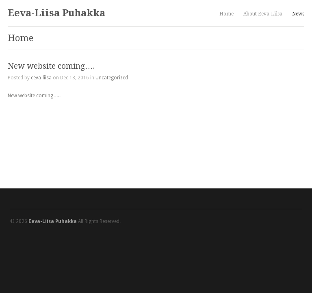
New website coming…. (51, 66)
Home (226, 14)
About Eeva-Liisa (262, 14)
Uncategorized (111, 78)
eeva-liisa (41, 78)
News (298, 14)
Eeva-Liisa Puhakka (56, 13)
